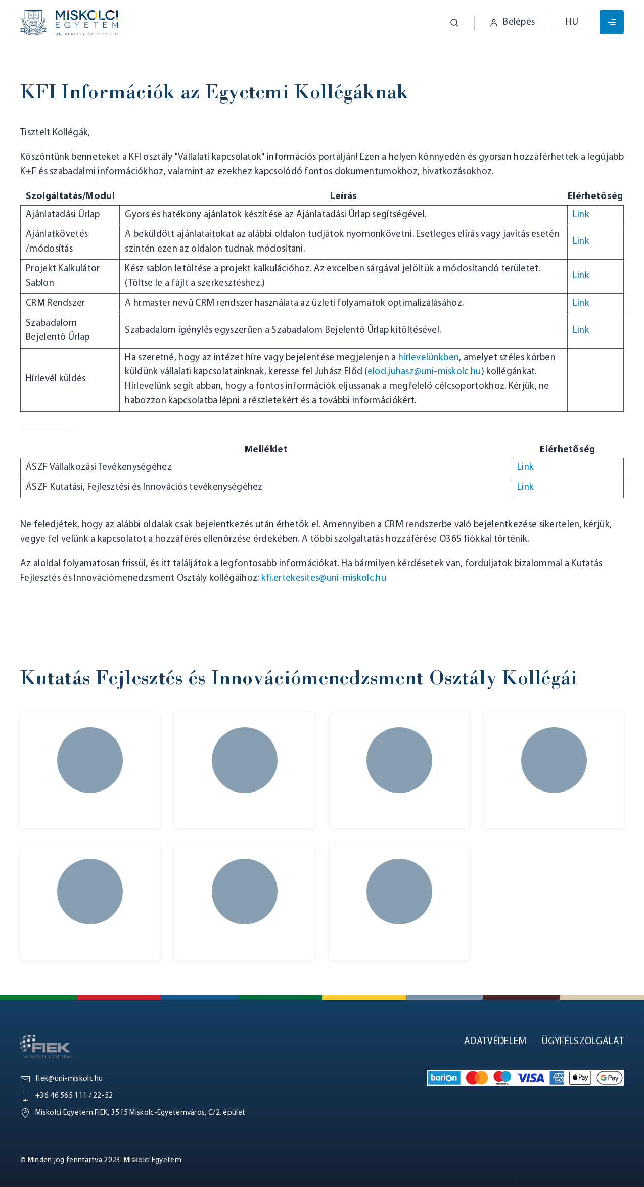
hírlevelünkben (428, 358)
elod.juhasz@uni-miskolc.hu (424, 372)
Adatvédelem (495, 1042)
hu (572, 22)
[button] (447, 22)
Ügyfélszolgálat (583, 1042)
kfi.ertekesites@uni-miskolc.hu (323, 578)
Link (581, 215)
